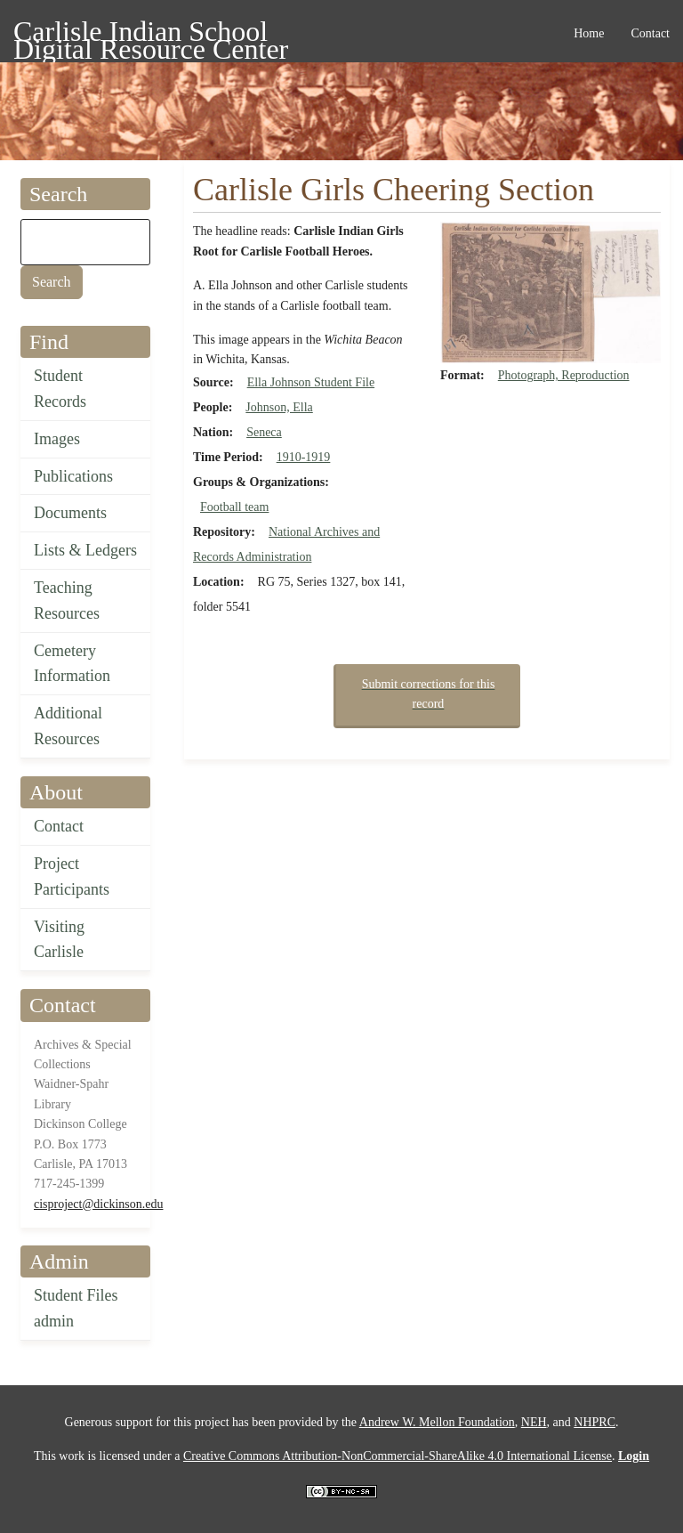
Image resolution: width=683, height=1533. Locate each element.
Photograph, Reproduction (564, 375)
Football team (234, 507)
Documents (70, 513)
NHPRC (594, 1422)
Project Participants (71, 876)
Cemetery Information (72, 663)
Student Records (60, 388)
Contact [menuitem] (650, 33)
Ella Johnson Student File (311, 382)
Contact (59, 826)
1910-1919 (304, 457)
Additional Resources (68, 726)
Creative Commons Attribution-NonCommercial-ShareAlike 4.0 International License (397, 1456)
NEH (534, 1422)
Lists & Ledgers (85, 550)
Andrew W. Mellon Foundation (437, 1422)
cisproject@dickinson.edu (98, 1204)
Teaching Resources (67, 600)
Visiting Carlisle (59, 939)
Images (57, 439)
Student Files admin (76, 1308)
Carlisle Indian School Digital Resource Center (150, 34)
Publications (73, 476)
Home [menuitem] (589, 33)
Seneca (264, 432)
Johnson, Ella (278, 407)
